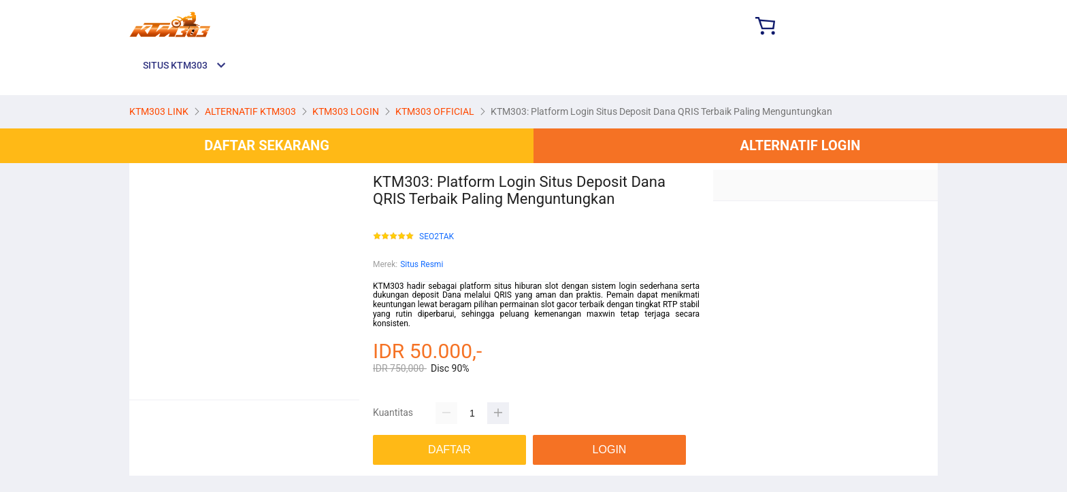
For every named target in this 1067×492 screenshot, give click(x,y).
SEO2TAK (436, 236)
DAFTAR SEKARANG (266, 145)
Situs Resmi (421, 264)
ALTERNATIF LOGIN (800, 145)
